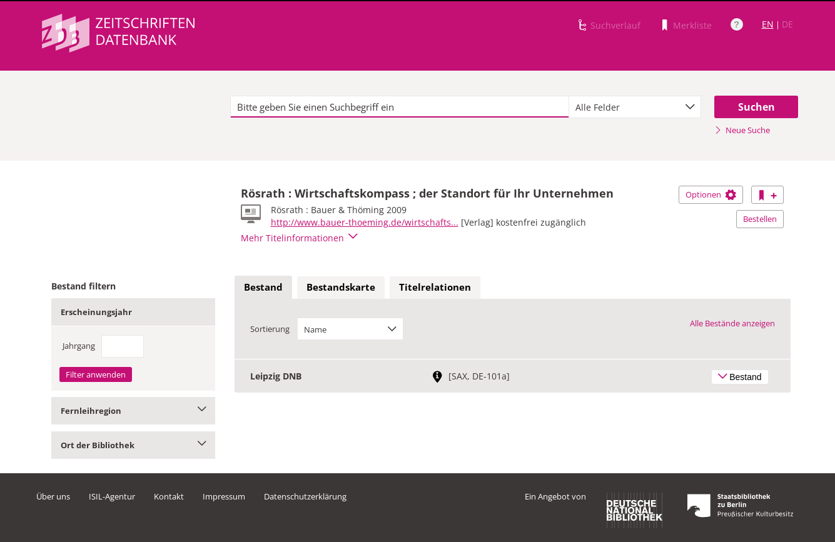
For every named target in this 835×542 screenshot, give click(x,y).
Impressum (224, 496)
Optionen (711, 194)
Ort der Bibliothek (133, 445)
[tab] (263, 287)
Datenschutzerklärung (305, 496)
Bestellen (760, 218)
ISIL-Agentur (112, 496)
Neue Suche (742, 130)
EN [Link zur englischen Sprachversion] (768, 24)
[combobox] (635, 107)
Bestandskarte (340, 287)
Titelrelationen (435, 287)
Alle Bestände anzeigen (732, 323)
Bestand (263, 287)
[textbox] (400, 107)
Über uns (53, 496)
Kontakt (169, 496)
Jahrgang (79, 345)
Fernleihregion (133, 410)
